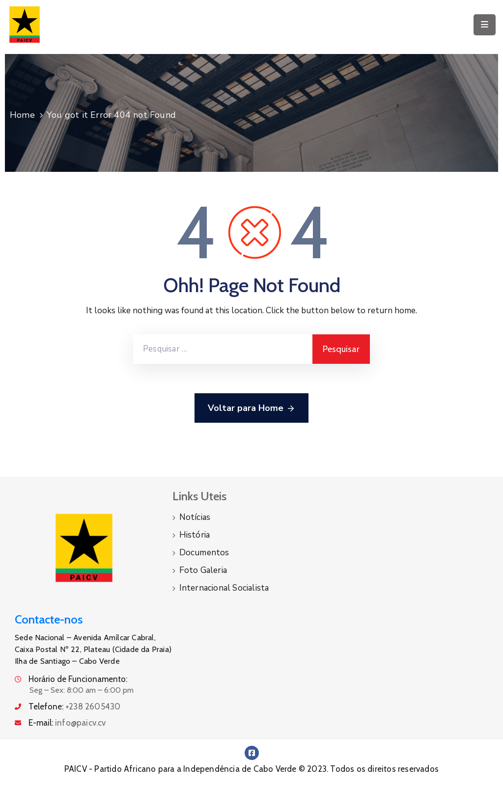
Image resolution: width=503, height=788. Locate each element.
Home (22, 115)
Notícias (195, 517)
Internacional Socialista (224, 588)
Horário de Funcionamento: (77, 679)
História (194, 535)
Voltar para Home (251, 408)
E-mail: (67, 723)
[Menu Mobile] (485, 24)
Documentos (204, 552)
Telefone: (74, 706)
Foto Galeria (203, 570)
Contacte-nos (49, 619)
